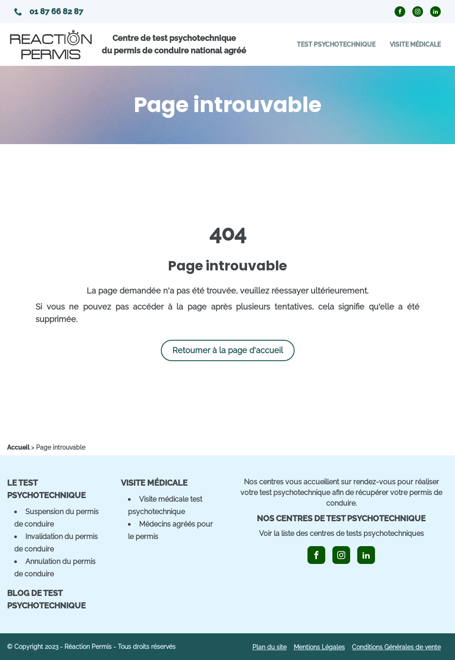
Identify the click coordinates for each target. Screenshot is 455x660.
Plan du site (269, 647)
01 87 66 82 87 (48, 11)
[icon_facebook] (316, 555)
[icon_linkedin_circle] (435, 11)
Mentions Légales (319, 647)
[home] (18, 447)
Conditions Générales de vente (396, 647)
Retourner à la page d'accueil (227, 350)
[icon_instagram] (341, 555)
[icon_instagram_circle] (417, 11)
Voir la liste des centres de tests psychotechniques (341, 533)
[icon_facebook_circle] (400, 11)
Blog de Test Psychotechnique (46, 599)
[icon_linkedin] (366, 555)
